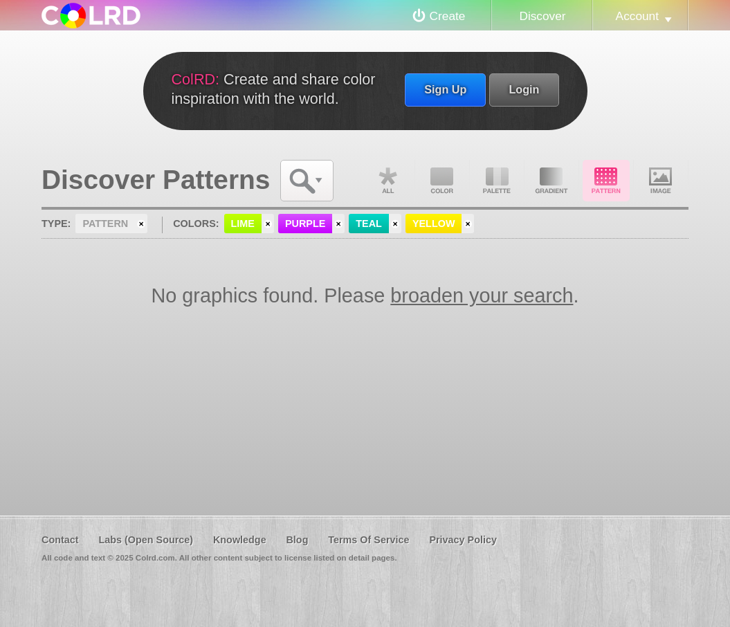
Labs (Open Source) (145, 539)
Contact (60, 539)
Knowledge (239, 539)
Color (442, 180)
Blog (297, 539)
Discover (542, 16)
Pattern (606, 180)
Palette (496, 180)
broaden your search (481, 295)
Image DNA (660, 180)
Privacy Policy (463, 539)
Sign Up (445, 89)
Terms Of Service (368, 539)
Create (448, 16)
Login (524, 89)
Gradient (551, 180)
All (387, 180)
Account (637, 16)
